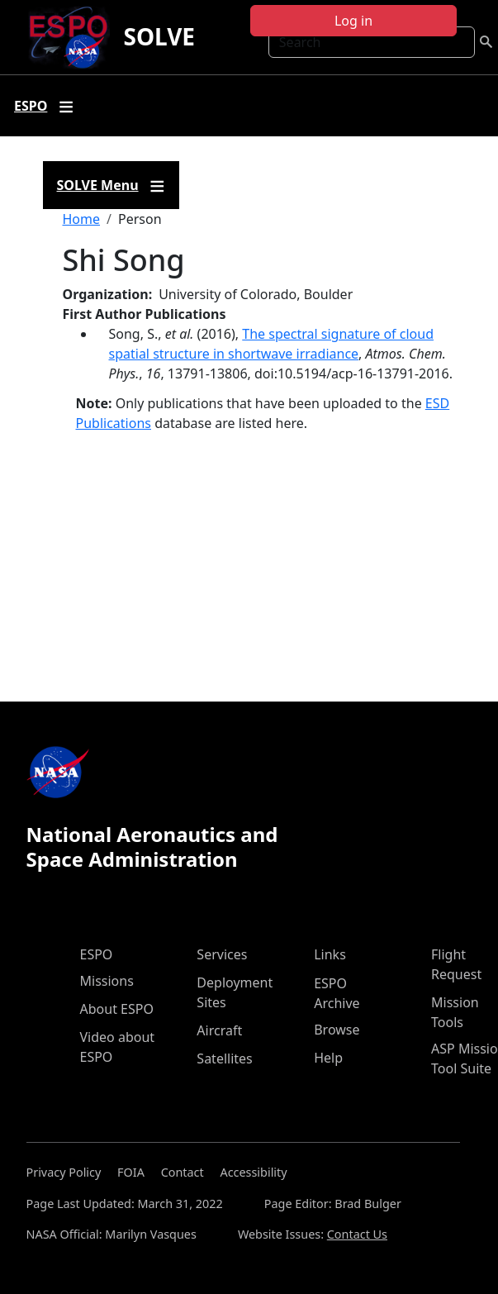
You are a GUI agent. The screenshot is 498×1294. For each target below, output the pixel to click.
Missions (107, 981)
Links (330, 954)
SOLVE (159, 36)
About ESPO (117, 1009)
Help (328, 1058)
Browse (336, 1029)
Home (82, 219)
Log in (353, 21)
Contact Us (357, 1234)
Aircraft (219, 1030)
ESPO (96, 954)
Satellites (224, 1058)
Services (222, 954)
